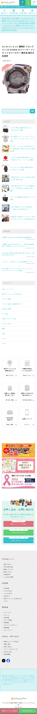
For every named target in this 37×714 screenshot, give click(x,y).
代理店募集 (7, 654)
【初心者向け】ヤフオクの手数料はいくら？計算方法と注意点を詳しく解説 (22, 188)
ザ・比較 (5, 314)
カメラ (4, 338)
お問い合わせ (8, 646)
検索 (32, 111)
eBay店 (6, 596)
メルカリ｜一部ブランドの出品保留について (17, 262)
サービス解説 (6, 299)
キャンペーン (8, 612)
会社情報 (6, 617)
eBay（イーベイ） (8, 289)
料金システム (32, 11)
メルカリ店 (7, 593)
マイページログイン (10, 649)
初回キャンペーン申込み (9, 711)
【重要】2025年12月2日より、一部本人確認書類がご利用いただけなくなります (18, 245)
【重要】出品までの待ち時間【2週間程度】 (17, 237)
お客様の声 (7, 574)
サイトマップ (8, 630)
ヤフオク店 (7, 591)
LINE (28, 3)
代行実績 (6, 588)
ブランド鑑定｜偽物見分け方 (12, 304)
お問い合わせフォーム (18, 539)
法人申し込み (8, 652)
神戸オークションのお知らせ (12, 294)
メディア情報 (8, 620)
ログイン (22, 3)
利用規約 (6, 622)
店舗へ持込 (7, 644)
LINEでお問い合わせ (18, 531)
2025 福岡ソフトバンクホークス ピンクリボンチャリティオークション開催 (22, 139)
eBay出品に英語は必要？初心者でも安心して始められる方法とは (18, 254)
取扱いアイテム (8, 569)
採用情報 (6, 627)
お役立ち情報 (6, 309)
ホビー (4, 343)
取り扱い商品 (23, 11)
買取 (3, 328)
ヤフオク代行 (6, 324)
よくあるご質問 (8, 577)
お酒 (3, 333)
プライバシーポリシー (10, 625)
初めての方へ (4, 11)
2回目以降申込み (27, 711)
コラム (6, 601)
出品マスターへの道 (9, 319)
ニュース (6, 615)
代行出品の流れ (14, 11)
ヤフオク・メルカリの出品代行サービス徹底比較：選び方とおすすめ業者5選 (22, 149)
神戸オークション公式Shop (12, 598)
